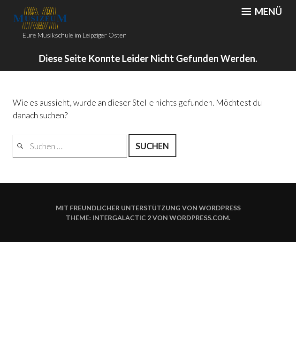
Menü (262, 11)
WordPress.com (199, 218)
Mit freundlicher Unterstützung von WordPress (148, 208)
